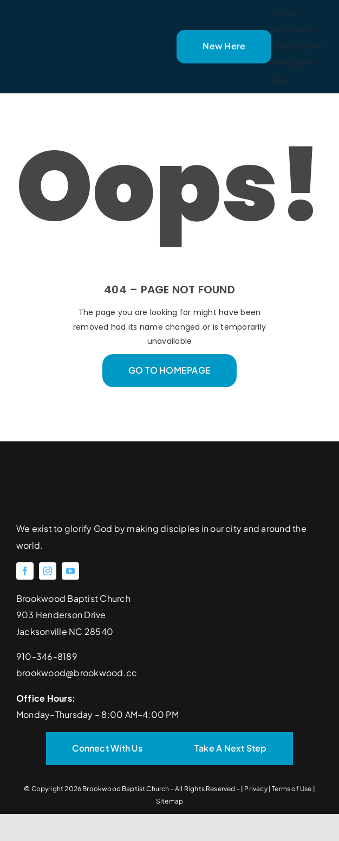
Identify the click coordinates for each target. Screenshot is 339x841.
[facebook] (25, 571)
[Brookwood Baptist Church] (71, 30)
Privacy (256, 789)
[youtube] (70, 571)
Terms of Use (292, 789)
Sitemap (169, 801)
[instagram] (47, 571)
